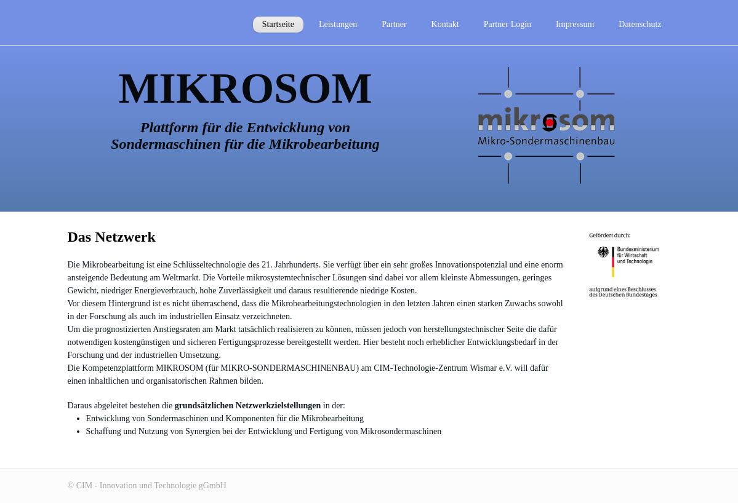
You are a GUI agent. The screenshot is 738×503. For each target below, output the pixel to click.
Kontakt (445, 24)
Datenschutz (640, 24)
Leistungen (338, 24)
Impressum (575, 24)
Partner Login (507, 24)
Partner (394, 24)
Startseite (278, 24)
